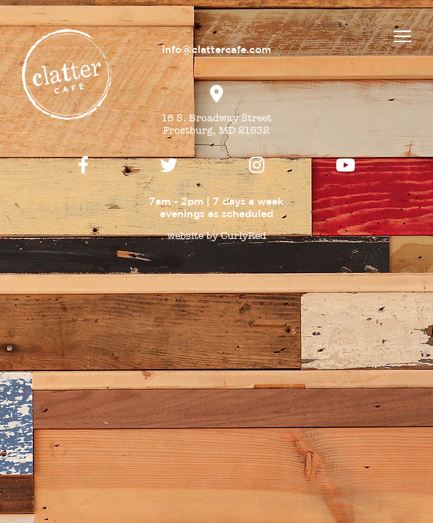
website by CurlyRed (216, 236)
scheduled (247, 213)
